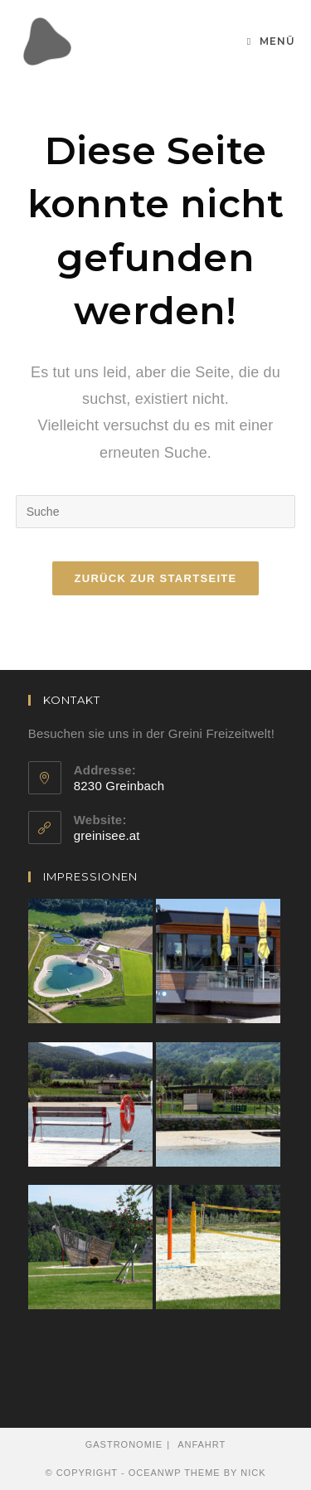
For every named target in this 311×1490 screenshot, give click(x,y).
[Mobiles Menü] (271, 41)
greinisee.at (107, 835)
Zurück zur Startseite (155, 578)
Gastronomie (124, 1444)
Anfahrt (201, 1444)
